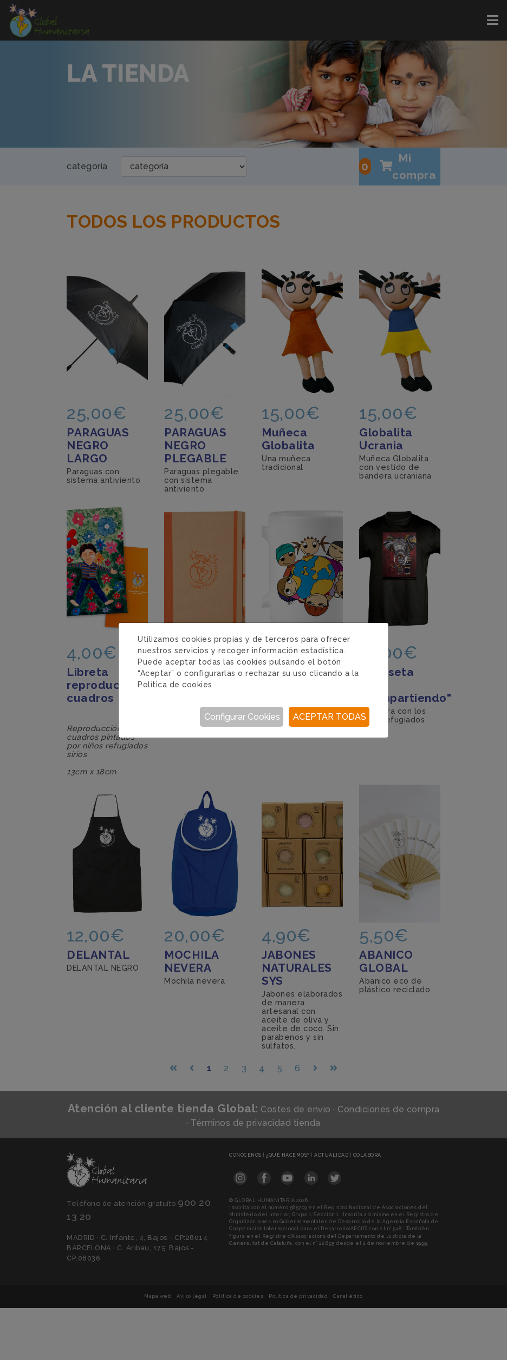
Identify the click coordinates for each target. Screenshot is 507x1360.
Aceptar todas (329, 717)
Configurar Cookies (242, 717)
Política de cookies (175, 684)
